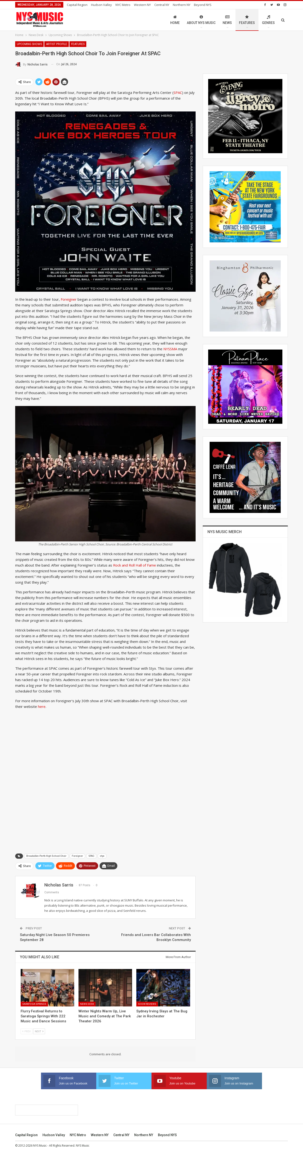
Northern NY (181, 5)
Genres (268, 20)
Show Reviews (147, 1004)
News (227, 20)
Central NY (161, 5)
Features (246, 20)
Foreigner (69, 299)
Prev (26, 1031)
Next (39, 1031)
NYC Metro (122, 5)
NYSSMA (170, 348)
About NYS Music (201, 20)
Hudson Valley (101, 5)
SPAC (178, 92)
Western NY (142, 5)
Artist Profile (56, 44)
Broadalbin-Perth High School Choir (46, 856)
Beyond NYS (167, 1135)
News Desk (87, 1004)
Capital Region (77, 5)
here (42, 706)
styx (102, 856)
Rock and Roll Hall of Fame (134, 565)
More (199, 5)
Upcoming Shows (29, 44)
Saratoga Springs (34, 1004)
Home (175, 20)
